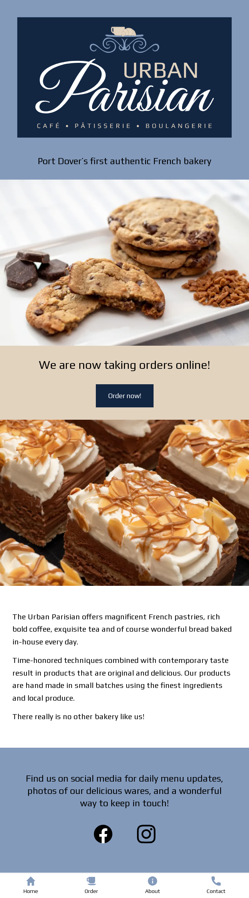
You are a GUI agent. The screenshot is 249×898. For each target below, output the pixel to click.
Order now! (124, 396)
